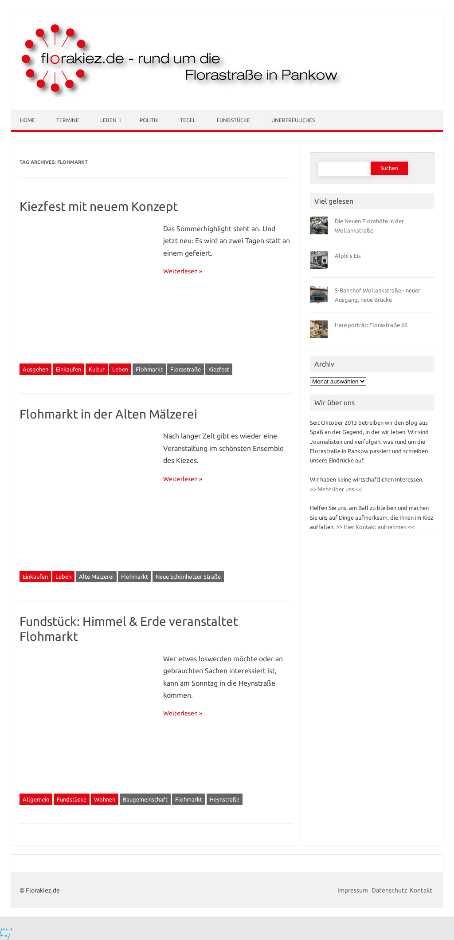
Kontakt (421, 890)
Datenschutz (389, 890)
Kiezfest (218, 369)
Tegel (188, 120)
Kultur (97, 369)
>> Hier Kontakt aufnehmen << (374, 527)
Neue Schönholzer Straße (188, 576)
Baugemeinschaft (145, 799)
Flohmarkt (149, 369)
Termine (67, 120)
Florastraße (185, 369)
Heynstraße (224, 799)
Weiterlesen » (182, 271)
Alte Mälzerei (96, 576)
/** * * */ (6, 933)
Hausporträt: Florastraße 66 (371, 325)
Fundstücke (233, 120)
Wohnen (104, 799)
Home (27, 120)
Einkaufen (68, 369)
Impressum (353, 890)
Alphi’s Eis (348, 256)
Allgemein (36, 799)
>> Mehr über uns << (336, 489)
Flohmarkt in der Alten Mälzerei (108, 414)
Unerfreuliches (293, 120)
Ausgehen (35, 369)
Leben (108, 120)
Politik (149, 120)
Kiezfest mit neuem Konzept (99, 206)
